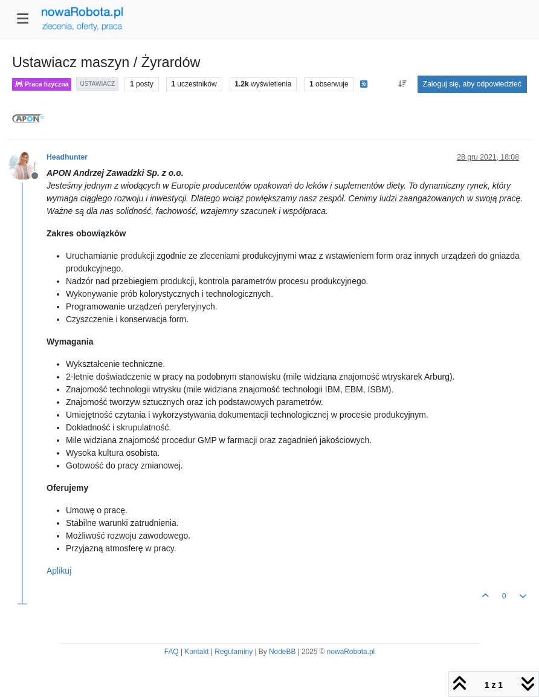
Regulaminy (234, 651)
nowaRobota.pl (351, 651)
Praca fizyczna (41, 84)
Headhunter (67, 157)
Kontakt (196, 651)
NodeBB (282, 651)
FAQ (171, 651)
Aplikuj (59, 570)
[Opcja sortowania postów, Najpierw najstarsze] (402, 84)
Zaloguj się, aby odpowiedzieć (472, 84)
